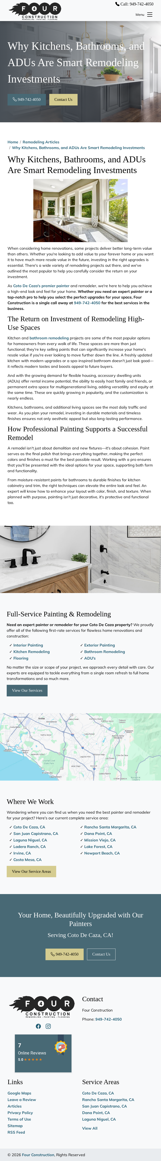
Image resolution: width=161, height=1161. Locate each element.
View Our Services (27, 690)
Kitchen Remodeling (31, 651)
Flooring (20, 658)
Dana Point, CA (98, 833)
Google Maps (19, 1093)
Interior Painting (28, 645)
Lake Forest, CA (98, 846)
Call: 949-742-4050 (134, 4)
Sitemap (15, 1125)
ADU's (90, 658)
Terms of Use (19, 1119)
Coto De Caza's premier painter (41, 285)
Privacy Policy (20, 1112)
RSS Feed (16, 1132)
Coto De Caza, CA (29, 827)
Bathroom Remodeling (104, 651)
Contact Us (64, 99)
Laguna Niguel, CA (30, 840)
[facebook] (39, 1026)
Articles (15, 1106)
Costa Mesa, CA (27, 859)
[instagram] (48, 1026)
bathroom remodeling (49, 338)
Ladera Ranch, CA (29, 846)
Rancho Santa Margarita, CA (110, 827)
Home (13, 142)
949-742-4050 (27, 99)
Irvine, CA (22, 853)
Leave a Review (22, 1099)
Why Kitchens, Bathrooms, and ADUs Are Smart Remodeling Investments (78, 147)
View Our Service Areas (31, 871)
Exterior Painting (99, 645)
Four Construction (38, 1154)
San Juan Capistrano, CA (35, 833)
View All (89, 1128)
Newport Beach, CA (102, 853)
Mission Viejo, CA (100, 840)
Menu (144, 14)
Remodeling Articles (41, 142)
